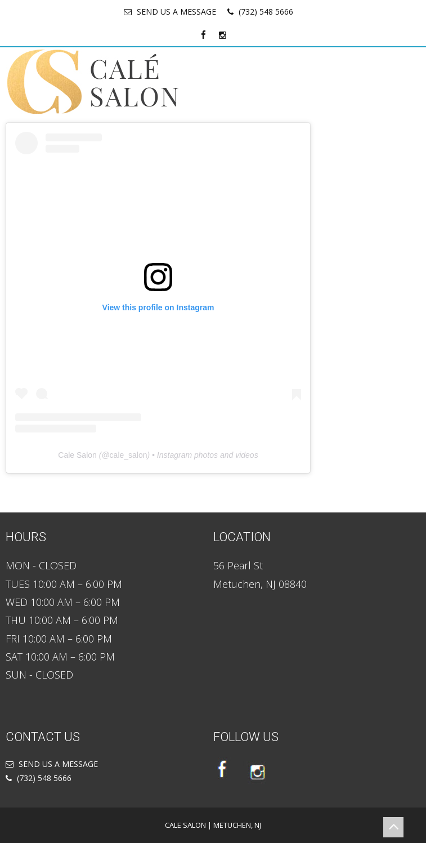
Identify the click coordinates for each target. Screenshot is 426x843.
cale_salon (128, 455)
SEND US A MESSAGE (176, 11)
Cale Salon (77, 455)
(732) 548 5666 (266, 11)
